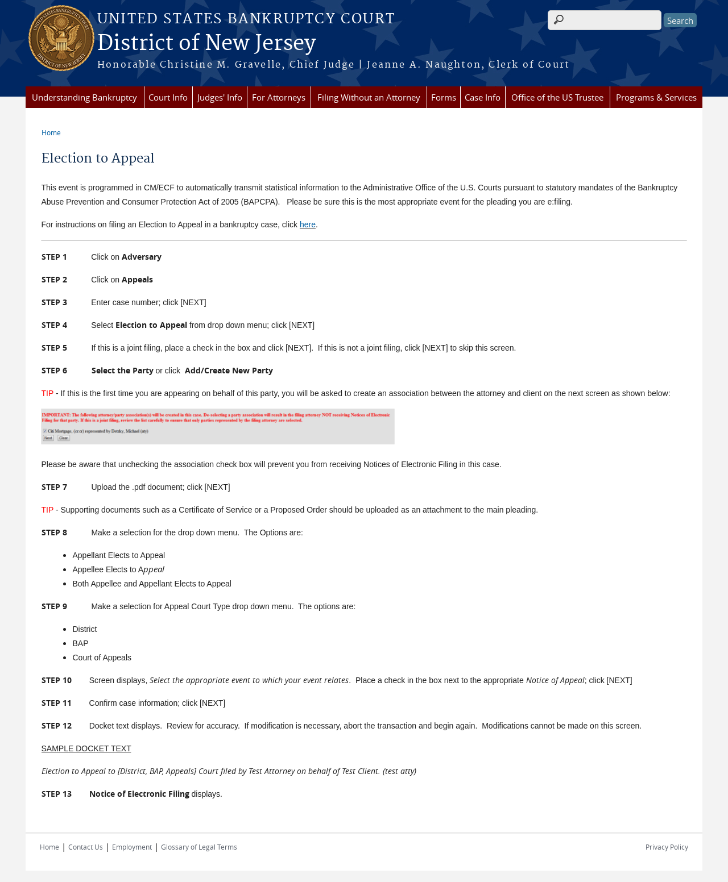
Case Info (482, 97)
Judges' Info (219, 97)
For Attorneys (278, 97)
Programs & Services (656, 97)
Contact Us (85, 846)
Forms (443, 97)
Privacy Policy (667, 846)
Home (51, 132)
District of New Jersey (206, 44)
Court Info (168, 97)
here (308, 224)
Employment (132, 846)
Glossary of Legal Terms (199, 846)
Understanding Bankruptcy (84, 97)
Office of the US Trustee (557, 97)
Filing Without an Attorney (368, 97)
